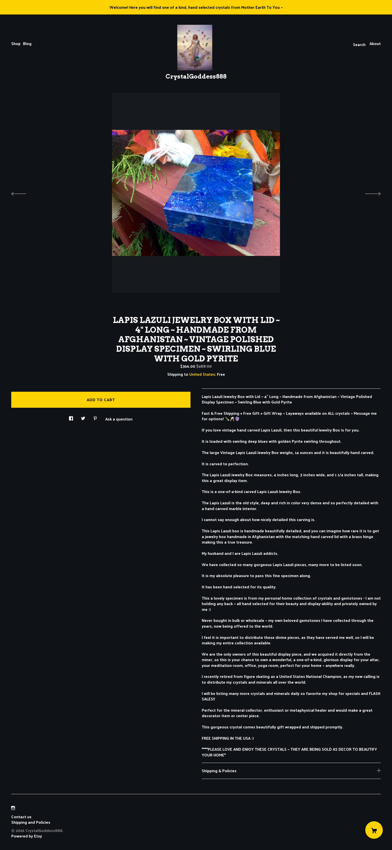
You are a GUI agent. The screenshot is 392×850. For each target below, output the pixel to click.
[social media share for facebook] (71, 417)
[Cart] (374, 830)
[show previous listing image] (23, 192)
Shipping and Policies (30, 822)
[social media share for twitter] (83, 417)
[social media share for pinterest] (95, 417)
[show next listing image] (368, 192)
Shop (15, 43)
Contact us (21, 816)
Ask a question (118, 418)
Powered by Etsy (26, 835)
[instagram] (13, 808)
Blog (27, 43)
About (375, 43)
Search (359, 44)
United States (202, 374)
